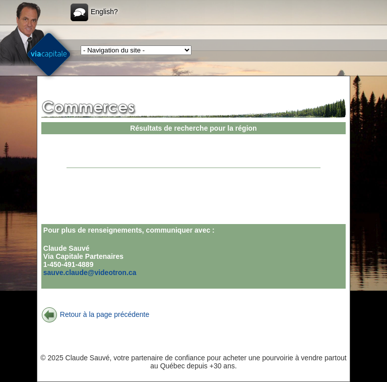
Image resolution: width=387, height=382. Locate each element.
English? (94, 12)
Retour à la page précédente (95, 314)
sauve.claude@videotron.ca (90, 272)
